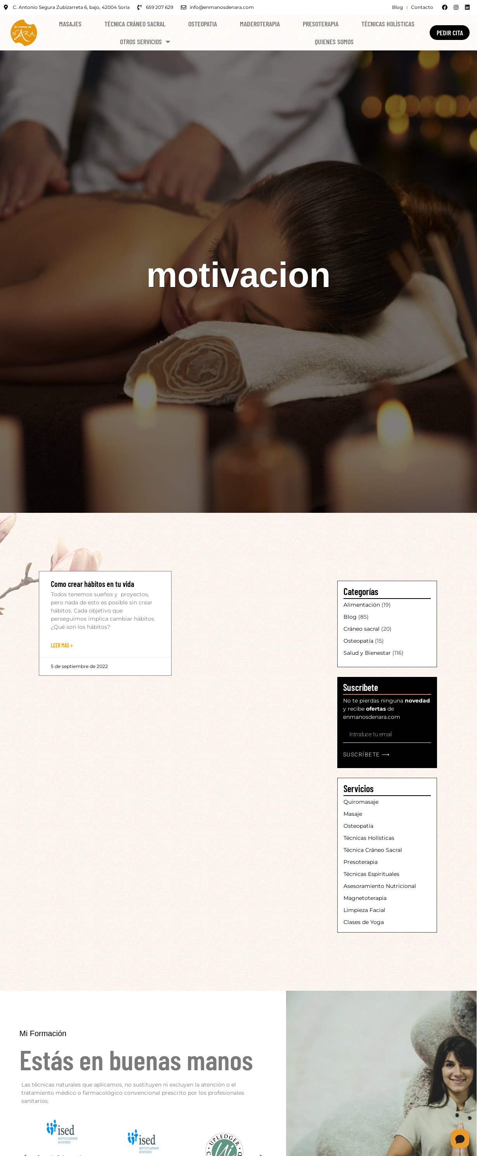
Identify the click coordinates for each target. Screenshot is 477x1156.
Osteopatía (358, 640)
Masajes (70, 23)
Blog (350, 616)
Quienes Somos (334, 41)
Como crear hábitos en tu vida (92, 583)
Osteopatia (202, 23)
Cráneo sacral (361, 628)
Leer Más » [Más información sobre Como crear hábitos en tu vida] (62, 645)
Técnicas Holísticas (388, 23)
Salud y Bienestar (367, 652)
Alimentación (361, 604)
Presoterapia (320, 23)
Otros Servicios (145, 41)
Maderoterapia (260, 23)
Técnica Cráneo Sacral (134, 23)
